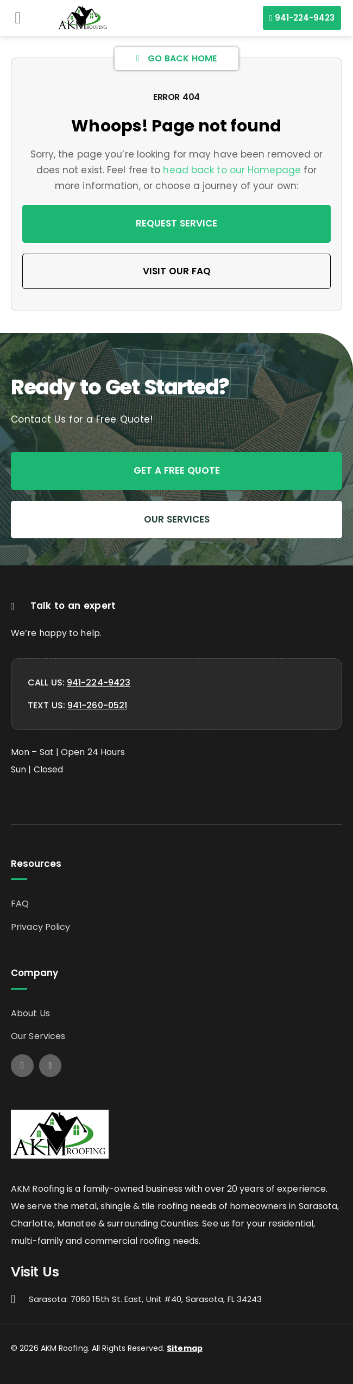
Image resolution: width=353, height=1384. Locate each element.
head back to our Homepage (232, 170)
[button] (18, 18)
